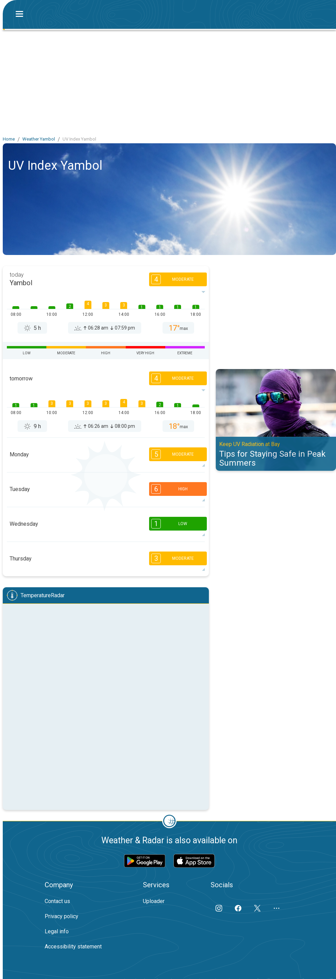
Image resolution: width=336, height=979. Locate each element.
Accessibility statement (73, 946)
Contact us (57, 901)
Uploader (154, 901)
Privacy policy (61, 916)
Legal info (57, 931)
